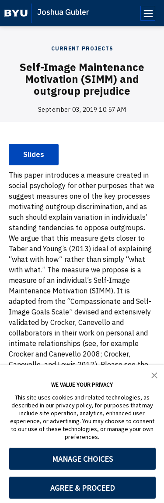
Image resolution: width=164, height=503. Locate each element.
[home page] (16, 13)
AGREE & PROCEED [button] (82, 488)
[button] (154, 374)
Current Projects (82, 48)
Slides (33, 154)
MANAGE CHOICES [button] (82, 459)
